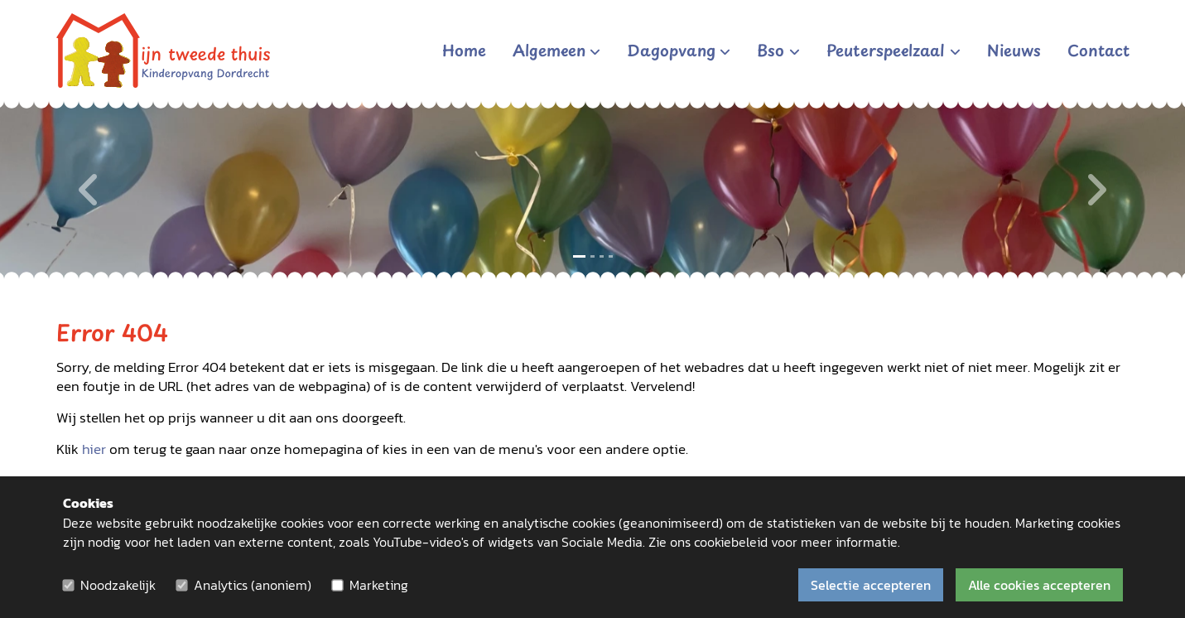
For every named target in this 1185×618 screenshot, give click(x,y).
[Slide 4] (611, 256)
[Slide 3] (602, 256)
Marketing (378, 585)
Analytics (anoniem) (252, 585)
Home (464, 49)
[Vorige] (89, 190)
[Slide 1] (579, 256)
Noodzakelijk (118, 585)
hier (94, 449)
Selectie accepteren (871, 585)
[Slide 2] (592, 256)
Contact (1098, 49)
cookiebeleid (731, 542)
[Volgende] (1096, 190)
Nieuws (1014, 49)
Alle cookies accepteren (1039, 585)
